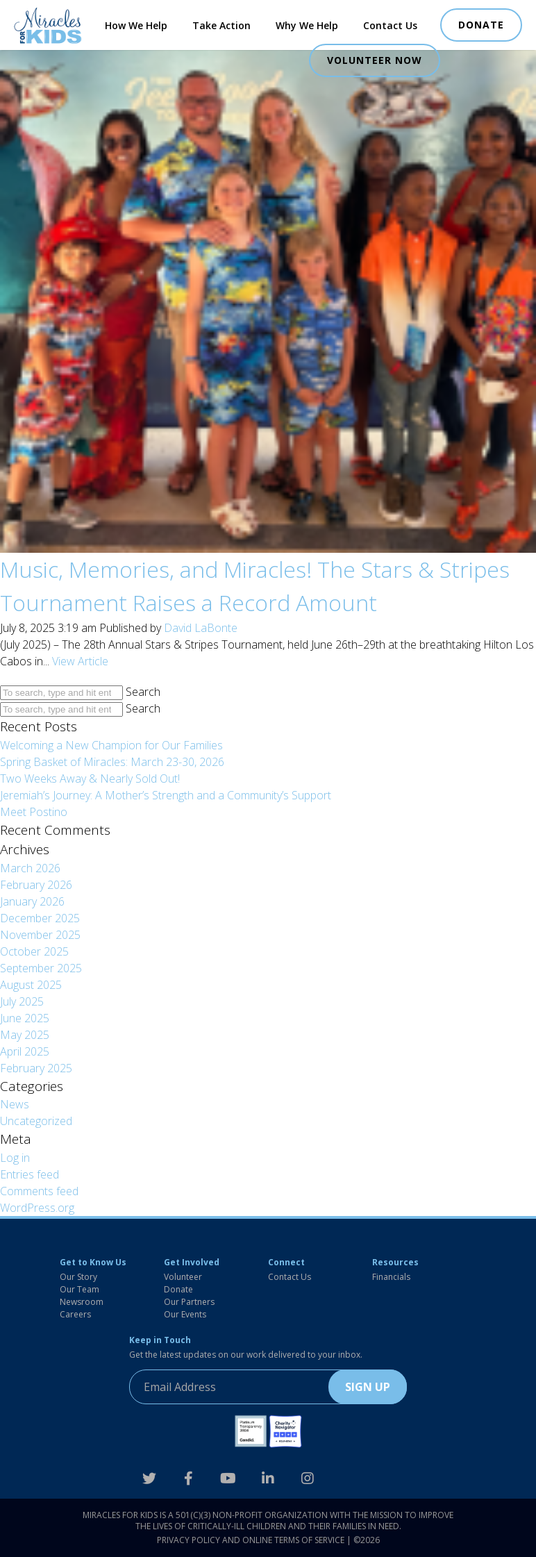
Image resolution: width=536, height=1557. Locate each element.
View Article (80, 661)
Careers (75, 1314)
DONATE (481, 24)
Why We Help (307, 25)
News (14, 1104)
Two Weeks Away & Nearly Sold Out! (90, 778)
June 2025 (24, 1018)
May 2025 (24, 1034)
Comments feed (39, 1191)
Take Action (221, 25)
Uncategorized (36, 1121)
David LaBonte (200, 627)
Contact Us (390, 25)
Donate (178, 1289)
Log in (15, 1157)
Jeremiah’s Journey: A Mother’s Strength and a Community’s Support (165, 795)
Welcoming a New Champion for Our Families (111, 745)
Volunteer (183, 1277)
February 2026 (36, 884)
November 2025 (40, 934)
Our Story (78, 1277)
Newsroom (81, 1302)
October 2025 (34, 951)
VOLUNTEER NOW (374, 60)
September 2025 (41, 968)
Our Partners (189, 1302)
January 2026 (32, 901)
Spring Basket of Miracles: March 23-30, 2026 (112, 761)
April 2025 (24, 1051)
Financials (391, 1277)
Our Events (185, 1314)
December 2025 (40, 918)
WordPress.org (37, 1207)
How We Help (136, 25)
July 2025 (22, 1001)
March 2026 (30, 868)
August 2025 (31, 984)
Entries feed (29, 1174)
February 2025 (36, 1068)
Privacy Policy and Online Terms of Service (250, 1540)
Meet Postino (33, 811)
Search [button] (143, 691)
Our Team (79, 1289)
